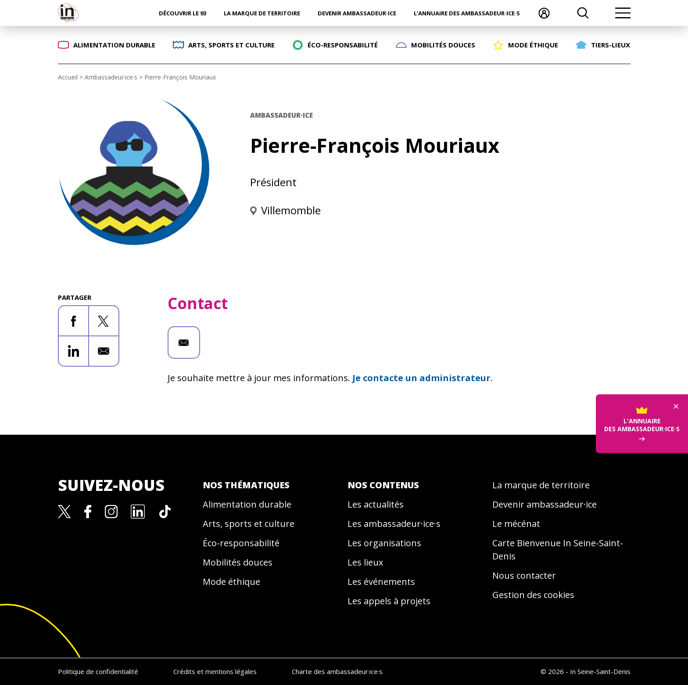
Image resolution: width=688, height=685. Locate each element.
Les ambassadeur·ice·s (394, 524)
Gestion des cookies (533, 595)
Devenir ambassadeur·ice (357, 13)
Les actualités (376, 504)
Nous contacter (524, 575)
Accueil (68, 77)
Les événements (381, 582)
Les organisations (384, 543)
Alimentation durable (247, 504)
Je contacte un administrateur (421, 378)
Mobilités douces (237, 562)
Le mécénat (516, 524)
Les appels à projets (389, 601)
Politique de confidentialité (98, 671)
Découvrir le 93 (182, 13)
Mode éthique (231, 582)
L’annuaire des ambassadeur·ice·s (467, 13)
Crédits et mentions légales (215, 671)
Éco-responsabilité (241, 543)
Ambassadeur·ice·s (111, 77)
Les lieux (365, 562)
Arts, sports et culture (248, 524)
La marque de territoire (262, 13)
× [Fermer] (676, 378)
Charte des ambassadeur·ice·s (337, 671)
